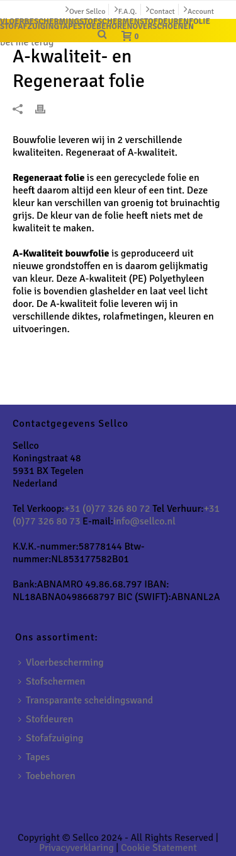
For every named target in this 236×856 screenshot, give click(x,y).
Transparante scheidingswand (85, 700)
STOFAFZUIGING (29, 26)
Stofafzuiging (50, 738)
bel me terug (27, 42)
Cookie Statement (159, 848)
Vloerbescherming (61, 662)
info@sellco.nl (144, 521)
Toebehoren (47, 776)
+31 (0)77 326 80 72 (107, 508)
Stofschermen (52, 681)
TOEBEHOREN (107, 26)
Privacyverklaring (76, 848)
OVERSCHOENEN (162, 26)
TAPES (70, 26)
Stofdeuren (45, 719)
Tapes (34, 757)
